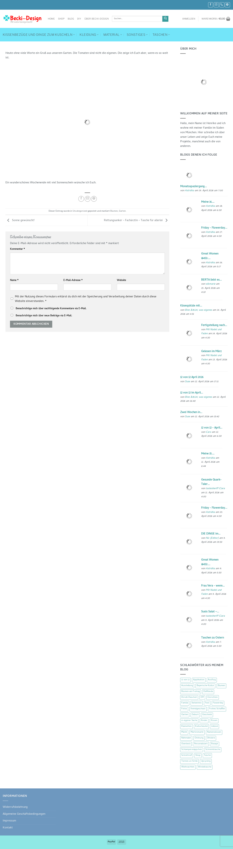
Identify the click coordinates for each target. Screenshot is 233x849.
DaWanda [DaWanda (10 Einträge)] (208, 691)
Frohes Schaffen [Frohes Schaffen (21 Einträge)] (217, 709)
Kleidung (89, 34)
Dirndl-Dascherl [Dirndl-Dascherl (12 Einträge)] (189, 697)
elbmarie (210, 284)
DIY (79, 18)
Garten (122, 211)
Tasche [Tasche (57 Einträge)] (207, 755)
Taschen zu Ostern (212, 638)
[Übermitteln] (165, 19)
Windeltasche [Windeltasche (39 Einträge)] (204, 767)
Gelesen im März (211, 351)
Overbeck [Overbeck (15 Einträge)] (186, 744)
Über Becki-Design (96, 18)
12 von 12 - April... (211, 428)
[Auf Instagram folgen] (216, 4)
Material (112, 34)
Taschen (161, 34)
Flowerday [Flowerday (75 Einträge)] (218, 703)
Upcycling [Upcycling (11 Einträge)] (206, 761)
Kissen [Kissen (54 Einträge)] (214, 720)
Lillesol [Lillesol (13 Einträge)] (214, 726)
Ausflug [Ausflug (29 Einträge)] (212, 680)
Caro (208, 432)
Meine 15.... (207, 453)
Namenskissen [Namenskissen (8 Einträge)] (214, 732)
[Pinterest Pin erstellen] (94, 199)
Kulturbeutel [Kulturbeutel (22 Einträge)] (201, 726)
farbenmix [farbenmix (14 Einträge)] (197, 703)
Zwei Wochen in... (191, 412)
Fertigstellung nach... (214, 325)
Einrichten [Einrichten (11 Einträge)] (213, 697)
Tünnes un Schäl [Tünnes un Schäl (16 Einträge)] (189, 761)
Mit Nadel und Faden (211, 332)
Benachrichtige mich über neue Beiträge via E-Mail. (44, 316)
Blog (71, 18)
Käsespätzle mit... (191, 306)
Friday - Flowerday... (214, 228)
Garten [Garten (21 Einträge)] (184, 715)
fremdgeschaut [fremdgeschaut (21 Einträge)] (198, 709)
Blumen (114, 211)
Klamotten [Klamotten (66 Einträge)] (186, 726)
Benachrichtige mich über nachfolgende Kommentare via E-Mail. (51, 309)
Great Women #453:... (209, 256)
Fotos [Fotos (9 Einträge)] (184, 709)
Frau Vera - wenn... (213, 586)
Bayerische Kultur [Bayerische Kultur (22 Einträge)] (205, 686)
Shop (61, 18)
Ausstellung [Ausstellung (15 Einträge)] (187, 686)
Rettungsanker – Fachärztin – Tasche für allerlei (136, 220)
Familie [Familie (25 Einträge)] (184, 703)
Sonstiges (137, 34)
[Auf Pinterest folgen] (227, 4)
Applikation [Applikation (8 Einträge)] (198, 680)
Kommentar (17, 249)
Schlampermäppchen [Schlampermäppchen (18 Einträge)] (191, 749)
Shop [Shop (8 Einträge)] (197, 755)
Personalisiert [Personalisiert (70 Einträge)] (201, 744)
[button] (188, 19)
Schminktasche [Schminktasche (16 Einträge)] (212, 749)
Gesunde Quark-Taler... (211, 482)
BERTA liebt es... (211, 280)
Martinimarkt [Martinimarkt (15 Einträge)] (197, 732)
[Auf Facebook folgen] (210, 4)
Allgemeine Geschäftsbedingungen (24, 814)
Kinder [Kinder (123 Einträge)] (204, 720)
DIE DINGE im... (210, 534)
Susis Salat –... (210, 611)
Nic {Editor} (212, 538)
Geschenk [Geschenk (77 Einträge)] (207, 715)
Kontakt (8, 827)
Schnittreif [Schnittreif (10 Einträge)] (186, 755)
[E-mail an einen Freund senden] (87, 199)
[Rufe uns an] (221, 4)
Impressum (9, 821)
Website (121, 281)
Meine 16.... (207, 202)
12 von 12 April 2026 (191, 377)
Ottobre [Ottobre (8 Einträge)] (211, 738)
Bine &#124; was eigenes (198, 310)
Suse (187, 382)
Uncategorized (80, 211)
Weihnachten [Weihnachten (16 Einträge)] (187, 767)
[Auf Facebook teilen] (81, 199)
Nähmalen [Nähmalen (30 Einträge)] (186, 738)
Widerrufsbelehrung (15, 807)
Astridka (189, 191)
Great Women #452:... (209, 562)
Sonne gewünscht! (20, 220)
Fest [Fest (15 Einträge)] (207, 703)
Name (14, 281)
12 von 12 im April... (191, 393)
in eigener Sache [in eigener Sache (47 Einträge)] (189, 720)
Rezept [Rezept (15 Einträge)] (214, 744)
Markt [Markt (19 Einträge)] (184, 732)
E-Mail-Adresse (73, 281)
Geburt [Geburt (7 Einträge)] (195, 715)
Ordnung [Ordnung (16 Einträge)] (199, 738)
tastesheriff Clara (215, 489)
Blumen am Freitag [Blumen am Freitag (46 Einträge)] (190, 691)
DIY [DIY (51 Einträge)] (202, 697)
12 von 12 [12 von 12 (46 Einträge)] (185, 680)
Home (51, 18)
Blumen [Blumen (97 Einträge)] (221, 686)
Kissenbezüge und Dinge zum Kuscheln (39, 34)
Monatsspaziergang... (193, 186)
